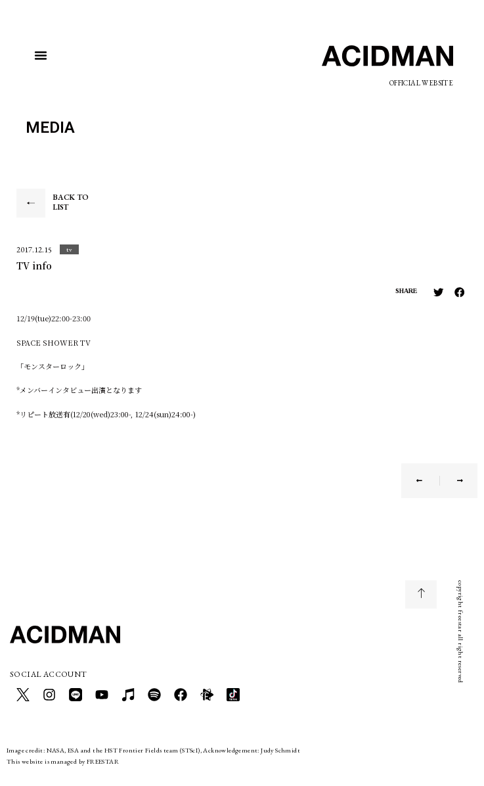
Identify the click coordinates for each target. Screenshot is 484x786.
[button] (41, 55)
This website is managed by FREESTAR (63, 761)
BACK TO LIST (71, 202)
